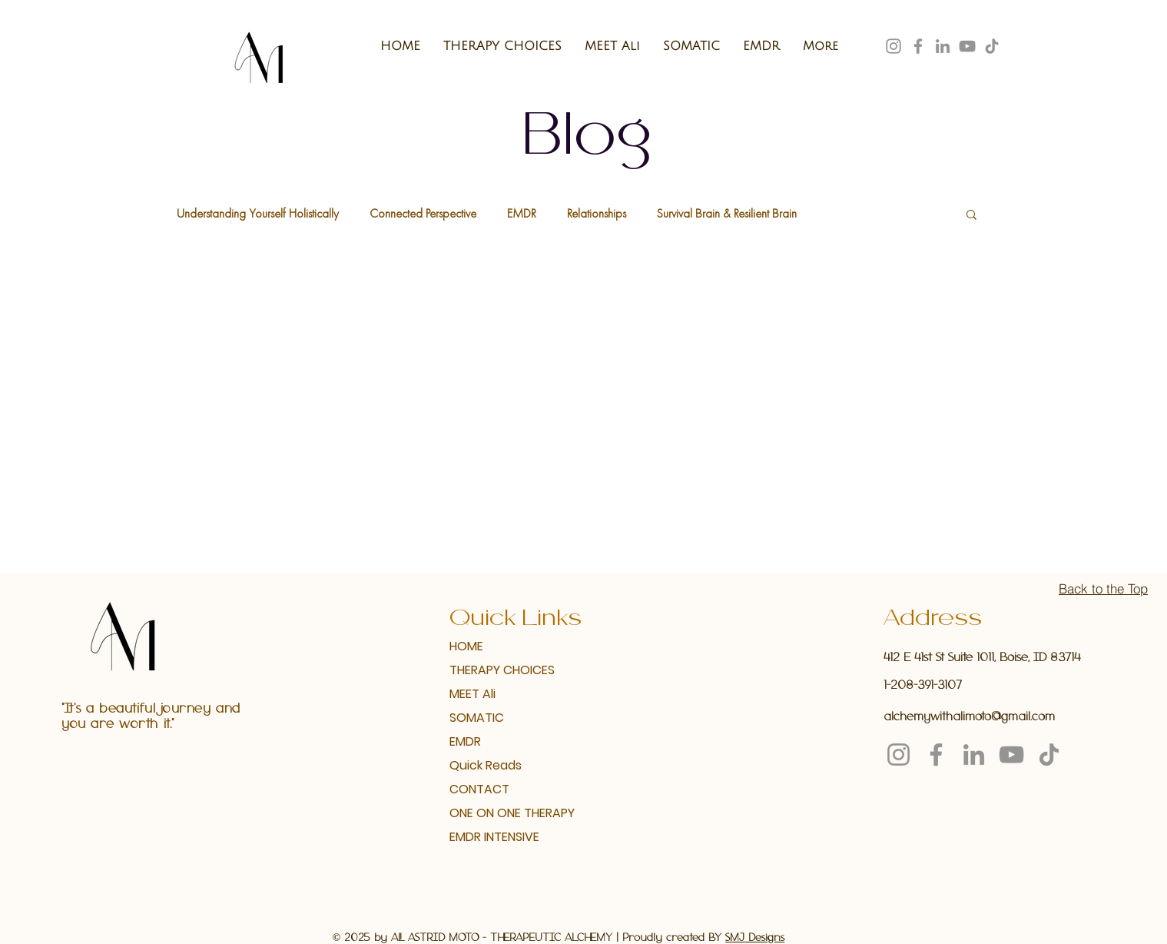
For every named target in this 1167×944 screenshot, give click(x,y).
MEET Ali (472, 694)
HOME (466, 646)
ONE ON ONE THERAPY (501, 813)
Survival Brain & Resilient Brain (727, 213)
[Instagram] (893, 46)
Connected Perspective (423, 213)
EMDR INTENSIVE (494, 837)
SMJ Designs (754, 938)
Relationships (596, 213)
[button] (971, 216)
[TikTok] (992, 46)
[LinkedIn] (943, 46)
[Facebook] (918, 46)
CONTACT (479, 789)
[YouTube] (967, 46)
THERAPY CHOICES (501, 670)
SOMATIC (476, 717)
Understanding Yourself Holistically (258, 213)
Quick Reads (485, 765)
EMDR (521, 213)
